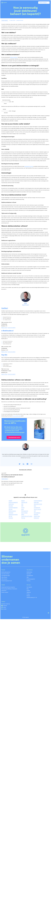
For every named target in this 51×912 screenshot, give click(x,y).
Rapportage (36, 502)
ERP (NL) (10, 516)
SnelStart (4, 308)
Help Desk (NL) (24, 502)
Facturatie (11, 517)
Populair (3, 569)
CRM (28, 577)
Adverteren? (3, 590)
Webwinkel (36, 514)
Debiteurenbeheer (12, 511)
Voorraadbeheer (37, 512)
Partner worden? (4, 592)
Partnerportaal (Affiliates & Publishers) (9, 588)
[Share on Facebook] (28, 464)
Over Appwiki (29, 587)
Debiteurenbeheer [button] (43, 2)
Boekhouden (11, 504)
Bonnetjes (11, 505)
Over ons (29, 584)
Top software (30, 569)
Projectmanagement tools (6, 580)
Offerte (22, 514)
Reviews (28, 595)
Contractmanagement (13, 507)
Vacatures (29, 592)
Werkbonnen (36, 517)
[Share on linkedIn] (24, 464)
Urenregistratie (37, 507)
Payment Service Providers (26, 516)
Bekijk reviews (4, 327)
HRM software (4, 579)
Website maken (37, 516)
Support (23, 500)
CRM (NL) (10, 509)
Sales (35, 505)
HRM (22, 505)
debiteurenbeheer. (13, 57)
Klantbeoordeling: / (32, 597)
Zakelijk (3, 584)
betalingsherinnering (29, 166)
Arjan (25, 303)
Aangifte (10, 500)
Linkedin (4, 609)
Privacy (28, 594)
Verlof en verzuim (37, 509)
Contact (28, 590)
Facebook (5, 605)
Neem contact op (6, 603)
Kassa (22, 509)
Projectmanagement (38, 500)
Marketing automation (13, 514)
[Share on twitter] (20, 464)
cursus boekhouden (17, 415)
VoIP (35, 511)
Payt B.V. (4, 355)
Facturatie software (5, 573)
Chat (22, 504)
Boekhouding (29, 572)
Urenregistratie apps (5, 575)
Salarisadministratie (38, 504)
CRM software (4, 577)
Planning (23, 517)
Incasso (22, 507)
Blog (28, 588)
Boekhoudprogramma (5, 572)
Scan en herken (24, 512)
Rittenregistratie (24, 511)
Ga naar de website (11, 327)
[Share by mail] (31, 464)
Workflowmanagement (13, 502)
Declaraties (11, 512)
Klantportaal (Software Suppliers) (8, 587)
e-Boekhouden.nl (7, 331)
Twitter (4, 607)
